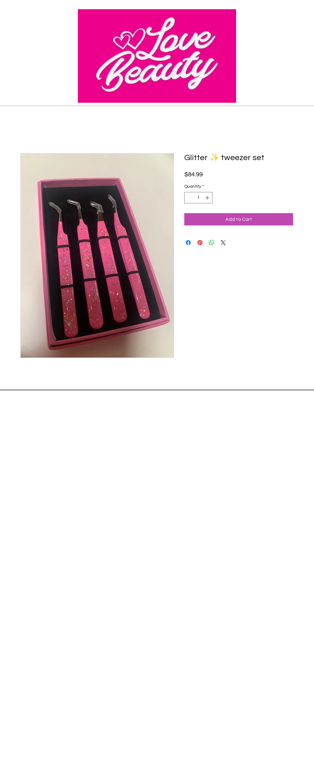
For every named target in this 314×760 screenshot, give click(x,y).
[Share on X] (223, 242)
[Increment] (208, 197)
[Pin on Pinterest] (200, 242)
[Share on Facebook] (188, 242)
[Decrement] (189, 197)
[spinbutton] (198, 197)
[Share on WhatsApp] (211, 242)
